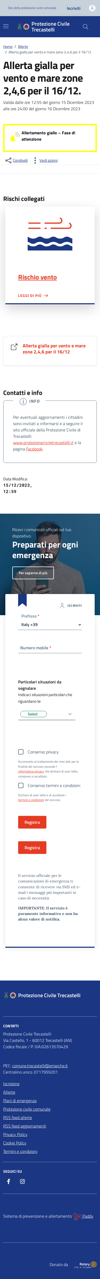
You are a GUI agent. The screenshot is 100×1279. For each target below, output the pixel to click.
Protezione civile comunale (26, 1109)
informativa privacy (31, 771)
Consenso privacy (43, 752)
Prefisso (30, 616)
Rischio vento (37, 277)
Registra (32, 847)
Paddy (83, 1216)
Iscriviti (74, 8)
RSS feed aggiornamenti (24, 1126)
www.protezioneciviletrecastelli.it (43, 442)
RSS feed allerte (17, 1117)
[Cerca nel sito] (85, 26)
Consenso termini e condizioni (54, 785)
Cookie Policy (14, 1143)
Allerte (9, 1092)
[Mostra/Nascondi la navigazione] (6, 26)
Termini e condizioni (20, 1151)
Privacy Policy (15, 1134)
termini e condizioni (31, 800)
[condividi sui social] (16, 160)
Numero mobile (35, 648)
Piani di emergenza (20, 1100)
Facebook (34, 449)
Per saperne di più (33, 573)
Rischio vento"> (50, 233)
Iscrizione (11, 1083)
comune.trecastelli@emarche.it (40, 1065)
